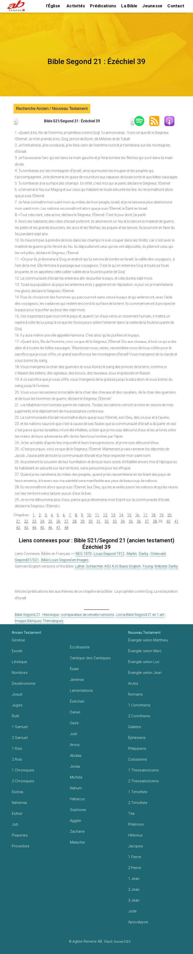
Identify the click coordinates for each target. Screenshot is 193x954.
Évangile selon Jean (145, 672)
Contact (175, 5)
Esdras (17, 792)
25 (50, 521)
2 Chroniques (23, 781)
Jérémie (77, 679)
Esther (17, 813)
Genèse (18, 640)
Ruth (15, 716)
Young (147, 566)
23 (34, 521)
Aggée (75, 820)
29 (82, 521)
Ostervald (158, 554)
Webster (160, 566)
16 (137, 515)
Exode (17, 651)
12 (105, 515)
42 (18, 528)
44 (34, 528)
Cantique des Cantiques (90, 658)
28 (74, 521)
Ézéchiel (77, 701)
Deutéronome (23, 683)
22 (26, 521)
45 (42, 528)
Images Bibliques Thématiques (39, 621)
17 (145, 515)
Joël (73, 734)
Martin (132, 554)
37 (147, 521)
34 (123, 521)
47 (58, 528)
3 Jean (133, 900)
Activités (76, 5)
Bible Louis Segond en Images (64, 560)
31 (98, 521)
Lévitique (19, 662)
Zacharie (77, 831)
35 (131, 521)
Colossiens (137, 759)
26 (58, 521)
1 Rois (17, 748)
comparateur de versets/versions (87, 615)
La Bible (129, 5)
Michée (76, 777)
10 (89, 515)
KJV (115, 566)
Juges (17, 705)
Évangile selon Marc (145, 651)
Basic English (130, 566)
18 (153, 515)
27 (66, 521)
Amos (75, 744)
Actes (133, 683)
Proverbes (20, 846)
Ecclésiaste (80, 647)
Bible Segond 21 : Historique (37, 615)
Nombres (20, 672)
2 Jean (133, 889)
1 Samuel (20, 727)
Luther (79, 566)
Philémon (136, 824)
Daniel (75, 712)
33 (115, 521)
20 (169, 515)
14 (121, 515)
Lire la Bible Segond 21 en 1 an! (140, 615)
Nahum (76, 788)
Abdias (75, 755)
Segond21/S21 (27, 560)
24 (42, 521)
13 (113, 515)
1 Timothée (138, 792)
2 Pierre (134, 868)
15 (129, 515)
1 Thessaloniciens (143, 770)
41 (176, 521)
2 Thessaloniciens (143, 781)
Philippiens (137, 748)
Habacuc (77, 799)
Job (15, 824)
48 (66, 528)
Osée (74, 723)
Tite (131, 813)
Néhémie (19, 802)
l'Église (53, 5)
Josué (17, 694)
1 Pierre (134, 857)
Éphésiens (137, 737)
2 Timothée (138, 802)
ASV (107, 566)
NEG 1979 (83, 554)
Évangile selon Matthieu (148, 640)
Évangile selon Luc (144, 662)
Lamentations (81, 690)
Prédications (103, 5)
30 (90, 521)
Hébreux (135, 835)
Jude (132, 911)
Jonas (75, 766)
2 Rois (17, 759)
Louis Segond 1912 (109, 554)
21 (18, 521)
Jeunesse (152, 5)
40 (168, 521)
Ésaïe (74, 669)
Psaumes (20, 835)
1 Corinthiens (139, 705)
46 (50, 528)
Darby (143, 554)
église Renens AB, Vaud (92, 941)
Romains (135, 694)
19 (161, 515)
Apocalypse (138, 922)
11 (97, 515)
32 (107, 521)
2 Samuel (20, 737)
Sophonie (78, 810)
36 (139, 521)
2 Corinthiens (139, 716)
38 (155, 521)
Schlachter (94, 566)
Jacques (135, 846)
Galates (134, 727)
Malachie (77, 842)
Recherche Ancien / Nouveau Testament (52, 108)
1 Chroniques (23, 770)
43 (26, 528)
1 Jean (133, 878)
